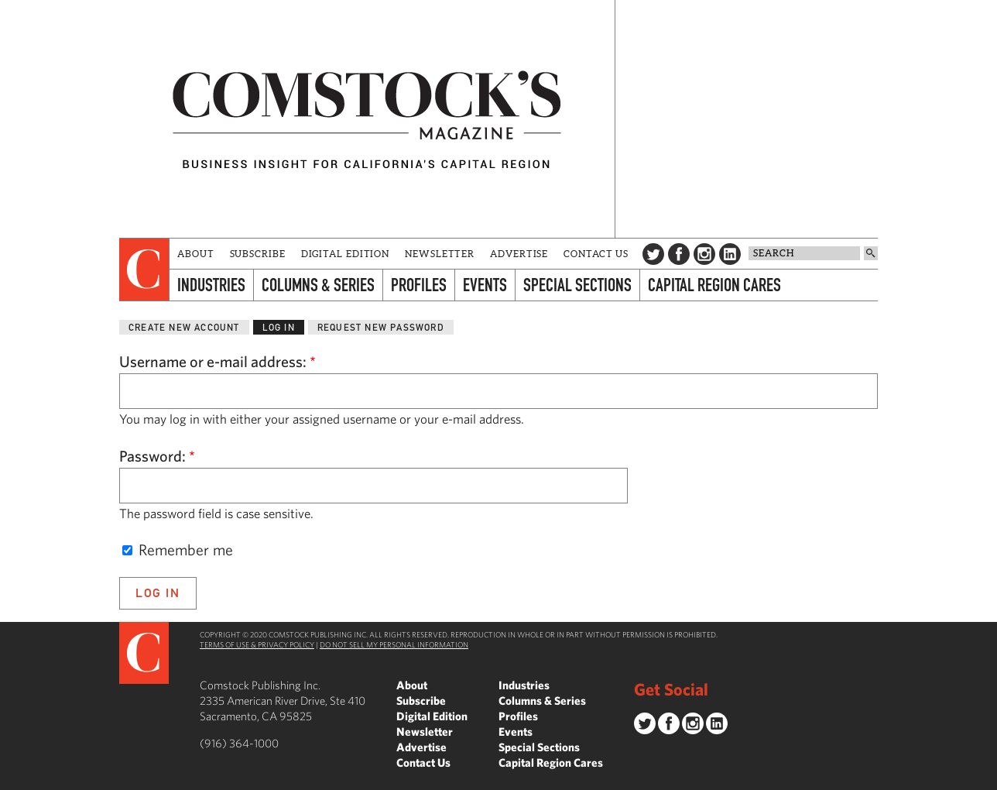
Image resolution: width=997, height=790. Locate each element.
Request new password (380, 327)
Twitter (653, 254)
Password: (157, 456)
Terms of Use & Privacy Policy (257, 644)
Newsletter (440, 254)
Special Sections (577, 284)
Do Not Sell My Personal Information (394, 644)
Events (485, 284)
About (195, 254)
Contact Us (596, 254)
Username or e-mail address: (217, 361)
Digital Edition (345, 254)
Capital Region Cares (714, 284)
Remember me (177, 549)
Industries (211, 284)
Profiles (419, 284)
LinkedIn (730, 254)
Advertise (519, 254)
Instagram (704, 254)
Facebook (679, 254)
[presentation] (144, 270)
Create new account (184, 327)
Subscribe (258, 254)
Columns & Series (318, 284)
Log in (278, 327)
